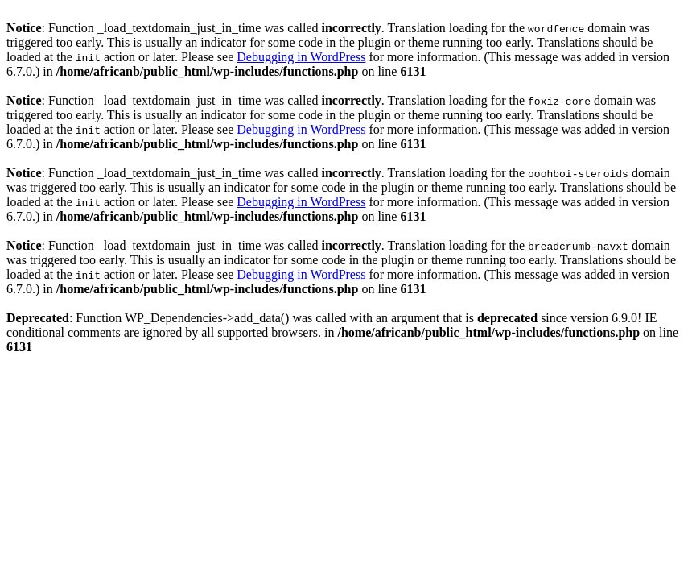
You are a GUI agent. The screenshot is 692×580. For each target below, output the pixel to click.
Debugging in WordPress (301, 57)
